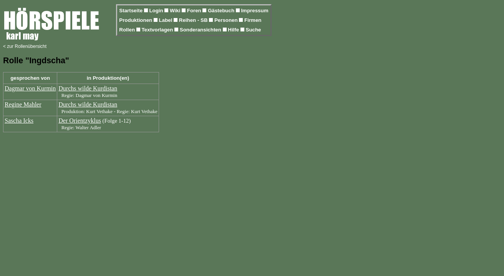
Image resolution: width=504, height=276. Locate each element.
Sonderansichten (201, 30)
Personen (226, 20)
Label (166, 20)
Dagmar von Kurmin (30, 88)
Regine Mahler (23, 104)
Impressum (254, 10)
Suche (253, 30)
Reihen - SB (194, 20)
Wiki (176, 10)
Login (156, 10)
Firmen (252, 20)
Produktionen (136, 20)
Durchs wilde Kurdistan (87, 88)
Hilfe (234, 30)
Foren (195, 10)
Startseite (131, 10)
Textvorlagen (157, 30)
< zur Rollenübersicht (24, 46)
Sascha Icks (19, 120)
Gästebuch (222, 10)
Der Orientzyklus (79, 120)
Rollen (127, 30)
